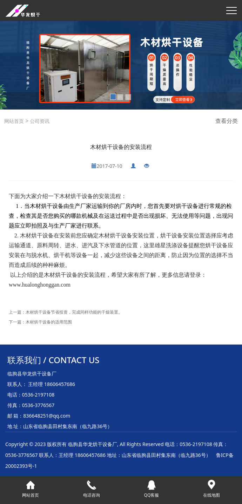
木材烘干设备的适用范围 (49, 322)
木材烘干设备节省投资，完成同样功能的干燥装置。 (74, 312)
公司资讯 (38, 121)
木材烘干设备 (76, 196)
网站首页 (14, 121)
